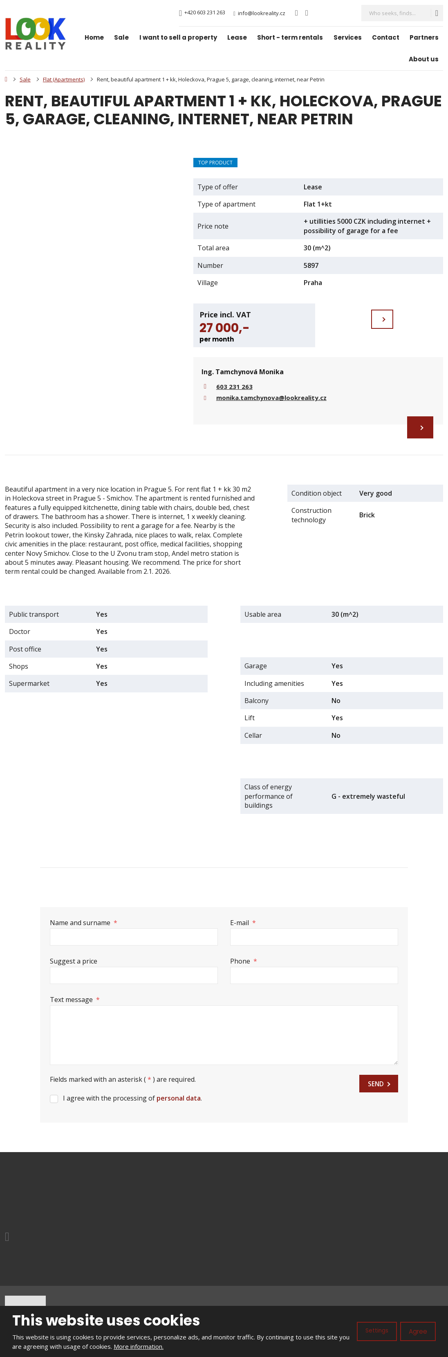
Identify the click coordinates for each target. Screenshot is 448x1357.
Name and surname (83, 923)
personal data (179, 1098)
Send (375, 1085)
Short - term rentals (290, 37)
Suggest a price (73, 961)
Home (94, 37)
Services (348, 37)
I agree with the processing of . (132, 1098)
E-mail (243, 923)
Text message (75, 998)
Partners (424, 37)
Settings (374, 1331)
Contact (385, 37)
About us (424, 59)
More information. (150, 1346)
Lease (237, 37)
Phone (243, 961)
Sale (121, 37)
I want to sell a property (178, 37)
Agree (417, 1331)
